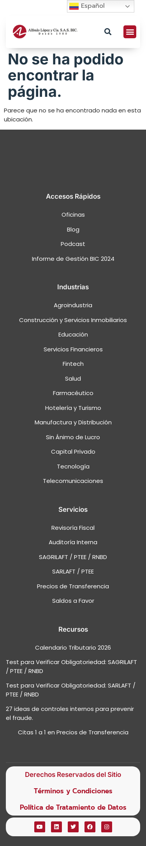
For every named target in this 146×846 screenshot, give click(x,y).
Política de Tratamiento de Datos (73, 807)
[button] (107, 31)
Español (87, 6)
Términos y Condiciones (73, 791)
